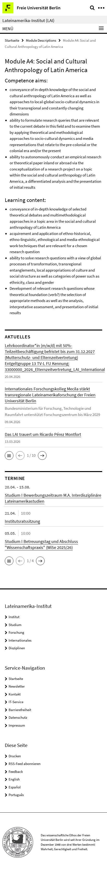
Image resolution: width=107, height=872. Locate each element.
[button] (9, 455)
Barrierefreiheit (20, 709)
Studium (15, 624)
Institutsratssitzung (22, 521)
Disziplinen (17, 648)
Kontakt (15, 694)
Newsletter (17, 686)
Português (16, 794)
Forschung (16, 632)
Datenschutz (18, 717)
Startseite (12, 40)
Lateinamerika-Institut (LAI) (28, 20)
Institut (14, 617)
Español (15, 787)
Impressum (17, 725)
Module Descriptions (41, 40)
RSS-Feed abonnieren (25, 763)
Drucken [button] (15, 756)
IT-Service (16, 702)
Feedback (16, 771)
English (14, 779)
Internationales (20, 640)
